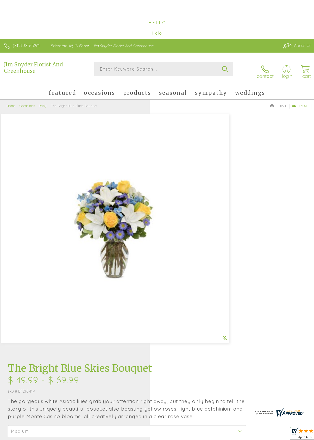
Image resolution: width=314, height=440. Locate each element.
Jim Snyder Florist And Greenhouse (33, 67)
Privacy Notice (222, 434)
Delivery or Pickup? (178, 234)
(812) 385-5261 (26, 45)
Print (278, 101)
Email (300, 101)
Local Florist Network (260, 434)
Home (11, 101)
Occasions (27, 101)
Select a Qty (170, 209)
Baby (43, 101)
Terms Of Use (192, 434)
